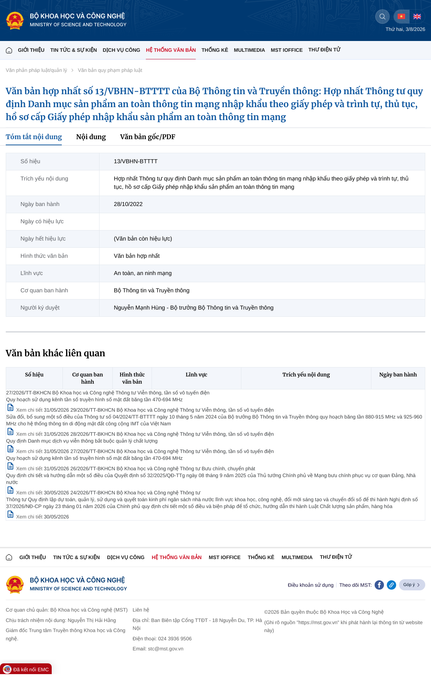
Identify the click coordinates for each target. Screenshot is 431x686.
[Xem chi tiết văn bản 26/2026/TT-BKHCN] (25, 492)
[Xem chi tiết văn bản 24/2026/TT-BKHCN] (25, 517)
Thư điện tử (336, 557)
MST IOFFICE (287, 50)
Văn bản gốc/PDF (147, 137)
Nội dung (91, 137)
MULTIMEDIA (249, 50)
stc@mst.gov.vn (166, 648)
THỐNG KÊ (214, 50)
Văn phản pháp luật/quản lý (36, 70)
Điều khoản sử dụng (310, 585)
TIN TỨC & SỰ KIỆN (73, 50)
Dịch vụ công (121, 50)
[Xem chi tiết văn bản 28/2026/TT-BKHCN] (25, 451)
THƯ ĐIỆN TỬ (324, 49)
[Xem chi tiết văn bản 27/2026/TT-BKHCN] (25, 410)
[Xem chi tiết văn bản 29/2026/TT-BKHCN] (25, 434)
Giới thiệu (31, 50)
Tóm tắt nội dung (34, 137)
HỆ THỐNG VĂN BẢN (171, 50)
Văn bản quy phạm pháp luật (110, 70)
